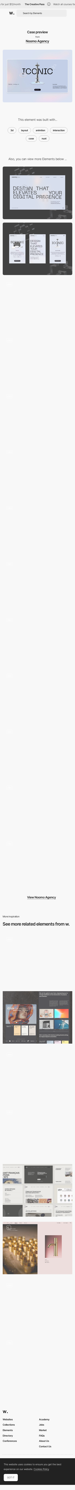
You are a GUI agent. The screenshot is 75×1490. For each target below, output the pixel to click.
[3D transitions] (37, 528)
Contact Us (45, 1446)
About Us (44, 1440)
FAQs (42, 1435)
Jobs (41, 1424)
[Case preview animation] (37, 584)
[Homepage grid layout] (37, 1305)
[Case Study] (37, 752)
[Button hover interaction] (37, 360)
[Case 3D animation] (37, 864)
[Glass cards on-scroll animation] (37, 640)
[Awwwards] (11, 13)
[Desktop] (37, 193)
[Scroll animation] (37, 416)
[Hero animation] (37, 304)
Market (43, 1430)
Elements (8, 1430)
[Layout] (37, 1190)
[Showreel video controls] (37, 808)
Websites (8, 1419)
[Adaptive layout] (37, 1075)
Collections (9, 1424)
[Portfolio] (37, 959)
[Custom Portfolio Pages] (37, 1363)
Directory (8, 1435)
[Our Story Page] (37, 696)
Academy (44, 1419)
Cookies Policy (41, 1469)
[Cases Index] (37, 1132)
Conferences (10, 1440)
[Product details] (37, 1248)
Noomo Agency (37, 41)
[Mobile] (37, 249)
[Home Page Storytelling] (37, 1017)
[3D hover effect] (37, 472)
